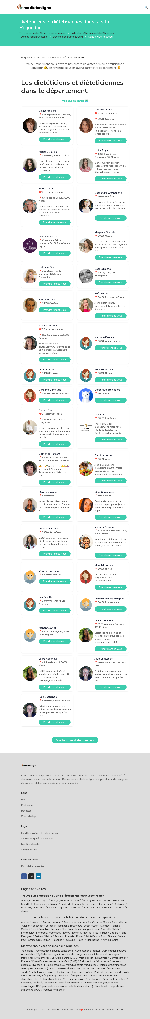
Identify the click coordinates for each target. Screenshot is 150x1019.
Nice (95, 933)
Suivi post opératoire (114, 979)
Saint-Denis (92, 936)
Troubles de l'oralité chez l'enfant (62, 982)
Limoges (86, 929)
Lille (77, 929)
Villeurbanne (92, 940)
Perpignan (26, 936)
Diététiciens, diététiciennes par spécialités (50, 946)
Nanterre (76, 933)
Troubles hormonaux (54, 990)
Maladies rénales (65, 968)
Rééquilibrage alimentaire (56, 975)
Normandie (39, 907)
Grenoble (43, 929)
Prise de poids (121, 972)
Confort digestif (84, 958)
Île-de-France (89, 904)
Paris (123, 933)
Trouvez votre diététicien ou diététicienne (42, 33)
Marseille (106, 929)
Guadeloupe (41, 904)
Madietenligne (60, 1009)
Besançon (37, 925)
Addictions (27, 950)
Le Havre (56, 929)
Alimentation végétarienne (77, 954)
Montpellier (27, 933)
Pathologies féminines (42, 972)
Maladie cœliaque (54, 965)
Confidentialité (29, 849)
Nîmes (104, 933)
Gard (81, 57)
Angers (57, 922)
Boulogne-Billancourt (70, 925)
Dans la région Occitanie (34, 36)
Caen (95, 925)
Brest (87, 925)
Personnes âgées (82, 972)
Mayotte (26, 907)
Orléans (114, 933)
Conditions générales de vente (38, 838)
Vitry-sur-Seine (109, 940)
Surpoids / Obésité (31, 982)
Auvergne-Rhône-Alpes (34, 900)
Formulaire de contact (33, 866)
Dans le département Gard (68, 36)
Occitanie (76, 907)
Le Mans (68, 929)
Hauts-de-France (70, 904)
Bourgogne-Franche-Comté (65, 900)
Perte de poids (102, 972)
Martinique (119, 904)
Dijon (33, 929)
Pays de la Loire (92, 907)
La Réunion (105, 904)
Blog (23, 799)
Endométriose (87, 961)
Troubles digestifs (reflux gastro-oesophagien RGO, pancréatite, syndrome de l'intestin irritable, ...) (70, 984)
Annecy (67, 922)
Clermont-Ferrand (110, 925)
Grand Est (26, 904)
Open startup (28, 816)
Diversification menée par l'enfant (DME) (55, 961)
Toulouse (57, 940)
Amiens (46, 922)
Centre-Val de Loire (106, 900)
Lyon (96, 929)
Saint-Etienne (108, 936)
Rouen (79, 936)
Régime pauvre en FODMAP (88, 975)
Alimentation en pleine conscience (54, 950)
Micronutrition (98, 968)
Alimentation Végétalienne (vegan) (40, 954)
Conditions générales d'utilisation (39, 833)
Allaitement (100, 954)
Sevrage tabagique (74, 979)
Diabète (25, 961)
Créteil (24, 929)
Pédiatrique (63, 972)
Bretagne (88, 900)
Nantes (87, 933)
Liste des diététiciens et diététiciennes (93, 33)
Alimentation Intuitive (114, 950)
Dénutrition (101, 958)
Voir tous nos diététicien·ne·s (75, 740)
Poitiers (38, 936)
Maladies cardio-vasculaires (81, 965)
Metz (116, 929)
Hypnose (37, 965)
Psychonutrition (31, 975)
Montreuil (41, 933)
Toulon (46, 940)
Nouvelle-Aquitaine (58, 907)
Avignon (25, 925)
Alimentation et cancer (87, 950)
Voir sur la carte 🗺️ (75, 101)
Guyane (54, 904)
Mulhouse (54, 933)
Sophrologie (94, 979)
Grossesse (103, 961)
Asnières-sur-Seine (99, 922)
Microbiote (83, 968)
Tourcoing (69, 940)
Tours (80, 940)
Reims (48, 936)
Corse (123, 900)
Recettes (26, 811)
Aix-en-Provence (30, 922)
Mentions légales (31, 844)
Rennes (58, 936)
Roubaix (69, 936)
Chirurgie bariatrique (63, 958)
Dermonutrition (118, 958)
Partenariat (27, 805)
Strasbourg (34, 940)
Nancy (65, 933)
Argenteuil (80, 922)
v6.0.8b (119, 1009)
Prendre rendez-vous (54, 139)
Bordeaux (50, 925)
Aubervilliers (119, 922)
